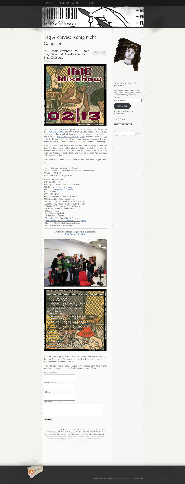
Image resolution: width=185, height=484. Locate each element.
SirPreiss (49, 61)
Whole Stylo (81, 436)
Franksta (96, 431)
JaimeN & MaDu (65, 433)
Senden (48, 419)
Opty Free (63, 434)
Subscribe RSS (35, 472)
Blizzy (71, 430)
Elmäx (83, 431)
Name (50, 373)
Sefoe (48, 436)
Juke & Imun (75, 433)
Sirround (63, 436)
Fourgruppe (89, 431)
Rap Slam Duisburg (92, 434)
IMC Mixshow (99, 436)
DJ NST (71, 431)
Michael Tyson (139, 478)
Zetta (87, 436)
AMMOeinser (65, 430)
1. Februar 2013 (99, 52)
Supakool (69, 436)
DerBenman (49, 431)
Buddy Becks (78, 430)
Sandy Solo (101, 434)
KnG (88, 433)
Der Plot (101, 430)
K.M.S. (81, 433)
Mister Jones (52, 434)
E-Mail (51, 382)
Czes (97, 430)
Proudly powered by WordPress (104, 478)
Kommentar (53, 402)
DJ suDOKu (77, 431)
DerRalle (56, 431)
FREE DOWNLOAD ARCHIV (71, 3)
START (49, 3)
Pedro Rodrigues (80, 434)
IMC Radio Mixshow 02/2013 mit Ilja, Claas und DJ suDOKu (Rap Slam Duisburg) (66, 54)
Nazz (58, 434)
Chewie (84, 430)
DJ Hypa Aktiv (63, 431)
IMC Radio (56, 433)
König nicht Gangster (97, 433)
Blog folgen (122, 106)
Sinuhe (52, 436)
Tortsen (75, 436)
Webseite (47, 392)
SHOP (91, 3)
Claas (89, 430)
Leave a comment (51, 430)
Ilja (100, 431)
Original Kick (71, 434)
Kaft (85, 433)
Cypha (93, 430)
